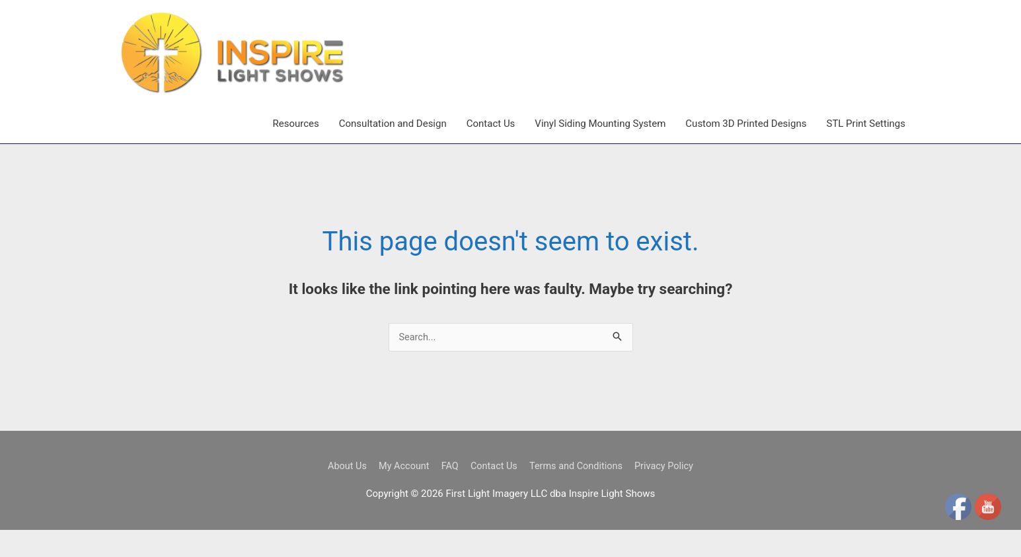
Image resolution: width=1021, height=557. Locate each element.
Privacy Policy (669, 492)
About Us (341, 492)
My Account (400, 492)
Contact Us (491, 150)
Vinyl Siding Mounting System (600, 150)
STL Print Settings (865, 150)
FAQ (448, 492)
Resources (296, 150)
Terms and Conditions (578, 492)
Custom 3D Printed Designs (745, 150)
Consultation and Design (393, 150)
